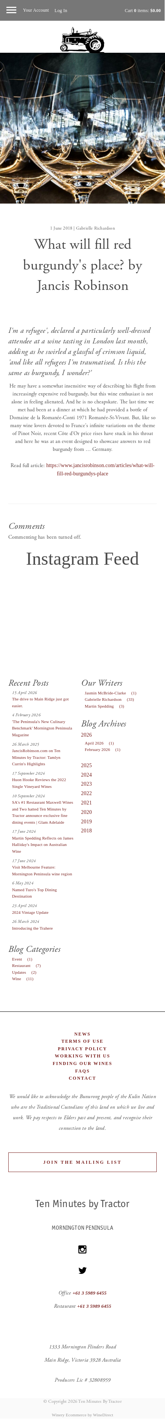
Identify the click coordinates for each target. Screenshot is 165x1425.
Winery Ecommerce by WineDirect (82, 1415)
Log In (61, 10)
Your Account (36, 10)
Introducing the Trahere (32, 928)
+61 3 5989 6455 (89, 1293)
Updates (26, 972)
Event (24, 959)
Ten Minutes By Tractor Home (82, 40)
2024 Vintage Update (30, 912)
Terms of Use (82, 1041)
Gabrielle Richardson (111, 699)
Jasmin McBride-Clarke (113, 693)
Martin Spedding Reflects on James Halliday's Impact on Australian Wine (42, 844)
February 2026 (104, 749)
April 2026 (101, 743)
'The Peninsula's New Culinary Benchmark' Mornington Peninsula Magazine (42, 728)
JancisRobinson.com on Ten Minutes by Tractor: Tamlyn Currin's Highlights (36, 757)
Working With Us (82, 1056)
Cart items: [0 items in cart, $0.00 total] (143, 10)
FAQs (82, 1071)
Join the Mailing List (82, 1162)
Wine (25, 978)
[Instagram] (82, 1249)
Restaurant (28, 965)
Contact (82, 1078)
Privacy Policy (82, 1048)
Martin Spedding (106, 706)
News (82, 1034)
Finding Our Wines (82, 1063)
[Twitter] (82, 1270)
